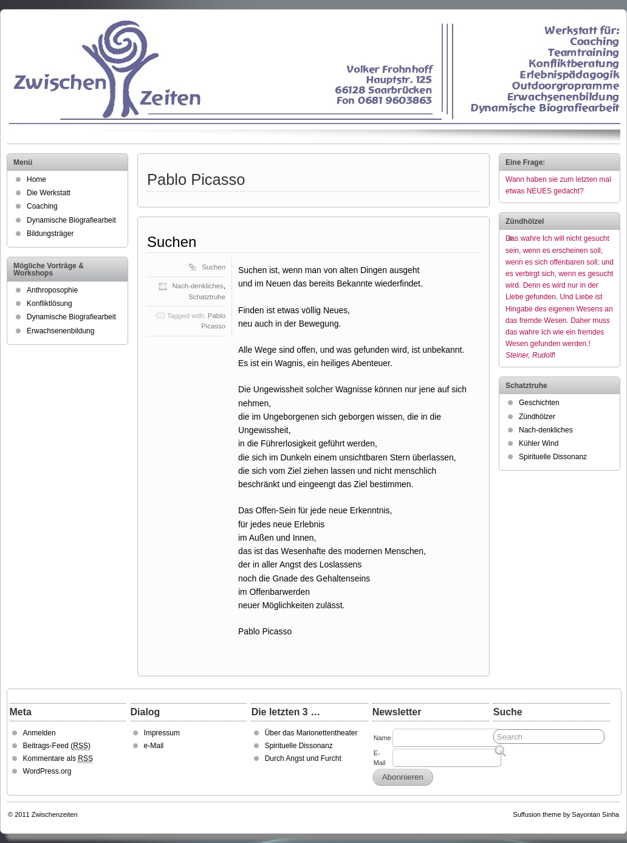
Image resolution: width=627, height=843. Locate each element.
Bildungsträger (50, 233)
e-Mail (154, 745)
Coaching (42, 206)
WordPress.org (47, 771)
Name (382, 737)
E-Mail (380, 757)
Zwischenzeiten (55, 814)
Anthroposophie (52, 290)
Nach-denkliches (198, 286)
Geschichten (539, 402)
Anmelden (39, 733)
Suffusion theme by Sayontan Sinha (566, 814)
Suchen (171, 242)
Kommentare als (58, 758)
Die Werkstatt (48, 193)
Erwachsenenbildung (60, 331)
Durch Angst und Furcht (303, 758)
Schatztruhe (206, 296)
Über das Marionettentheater (311, 733)
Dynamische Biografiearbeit (71, 220)
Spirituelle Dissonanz (553, 457)
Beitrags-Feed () (57, 746)
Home (36, 179)
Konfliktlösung (49, 303)
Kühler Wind (538, 443)
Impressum (162, 733)
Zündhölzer (537, 416)
